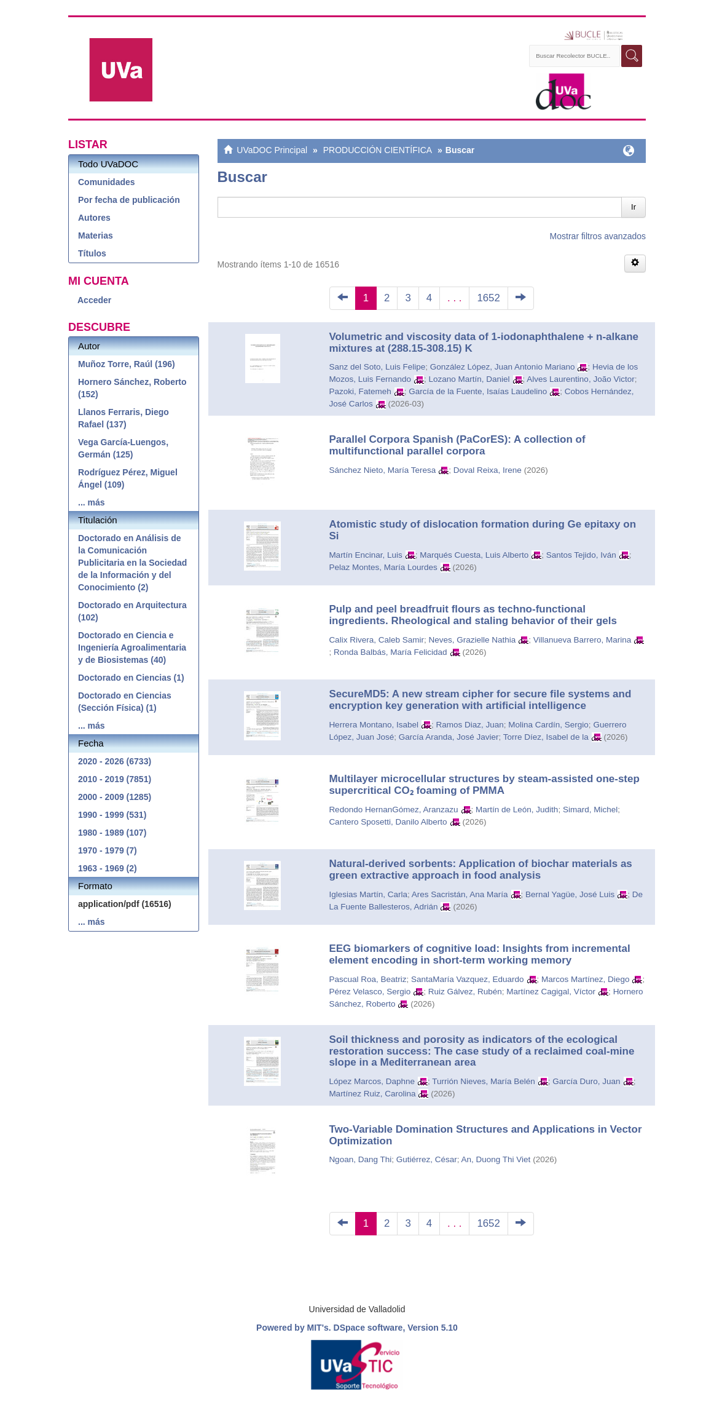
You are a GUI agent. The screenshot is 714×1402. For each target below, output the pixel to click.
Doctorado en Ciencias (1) (131, 678)
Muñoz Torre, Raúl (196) (126, 364)
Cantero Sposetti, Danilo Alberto (388, 821)
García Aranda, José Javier (449, 737)
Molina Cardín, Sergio (548, 724)
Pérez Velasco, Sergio (369, 991)
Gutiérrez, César (426, 1159)
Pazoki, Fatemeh (360, 391)
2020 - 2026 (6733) (114, 761)
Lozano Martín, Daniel (468, 379)
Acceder (94, 300)
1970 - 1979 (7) (107, 850)
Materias (95, 235)
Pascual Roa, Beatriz (367, 979)
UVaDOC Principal (272, 150)
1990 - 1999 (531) (112, 815)
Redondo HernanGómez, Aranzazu (393, 809)
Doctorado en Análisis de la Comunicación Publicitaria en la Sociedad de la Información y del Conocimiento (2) (132, 562)
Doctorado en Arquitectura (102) (132, 611)
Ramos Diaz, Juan (469, 724)
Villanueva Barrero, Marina (582, 639)
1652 (488, 298)
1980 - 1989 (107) (112, 833)
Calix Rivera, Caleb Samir (376, 639)
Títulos (92, 253)
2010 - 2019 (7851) (114, 779)
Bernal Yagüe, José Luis (569, 894)
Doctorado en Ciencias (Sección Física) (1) (124, 702)
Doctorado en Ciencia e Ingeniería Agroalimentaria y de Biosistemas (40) (132, 647)
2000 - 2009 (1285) (114, 797)
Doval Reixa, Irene (487, 470)
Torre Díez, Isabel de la (546, 737)
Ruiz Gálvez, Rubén (465, 991)
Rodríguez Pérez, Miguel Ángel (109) (128, 478)
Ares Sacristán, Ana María (460, 894)
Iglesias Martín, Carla (368, 894)
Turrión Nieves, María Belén (483, 1081)
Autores (94, 218)
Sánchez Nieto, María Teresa (382, 470)
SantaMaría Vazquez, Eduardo (467, 979)
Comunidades (106, 182)
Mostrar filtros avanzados (598, 236)
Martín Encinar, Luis (365, 555)
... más (91, 502)
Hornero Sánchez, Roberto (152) (132, 388)
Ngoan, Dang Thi (360, 1159)
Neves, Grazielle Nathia (472, 639)
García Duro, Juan (586, 1081)
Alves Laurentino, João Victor (580, 379)
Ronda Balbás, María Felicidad (390, 652)
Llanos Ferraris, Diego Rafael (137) (123, 418)
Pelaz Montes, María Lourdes (383, 567)
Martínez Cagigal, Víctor (550, 991)
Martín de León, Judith (517, 809)
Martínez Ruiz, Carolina (372, 1093)
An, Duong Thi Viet (496, 1159)
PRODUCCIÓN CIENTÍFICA (377, 150)
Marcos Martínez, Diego (585, 979)
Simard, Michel (590, 809)
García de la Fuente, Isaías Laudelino (478, 391)
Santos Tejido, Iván (581, 555)
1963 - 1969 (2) (107, 868)
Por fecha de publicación (129, 200)
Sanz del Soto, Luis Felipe (377, 366)
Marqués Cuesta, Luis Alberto (474, 555)
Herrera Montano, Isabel (373, 724)
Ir (633, 207)
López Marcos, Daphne (372, 1081)
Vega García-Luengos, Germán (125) (123, 448)
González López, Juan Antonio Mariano (502, 366)
